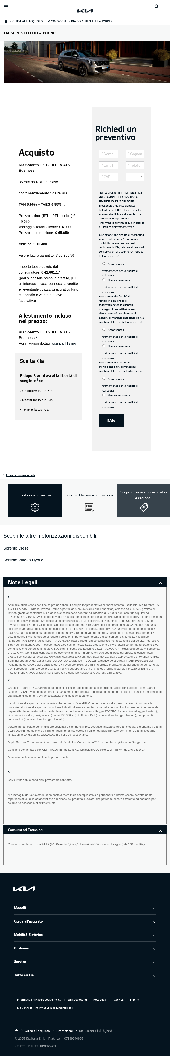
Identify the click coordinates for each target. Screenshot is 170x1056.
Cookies (119, 999)
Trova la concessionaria (20, 475)
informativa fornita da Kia (116, 222)
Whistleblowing (77, 999)
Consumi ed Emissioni (25, 830)
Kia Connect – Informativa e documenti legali (45, 1007)
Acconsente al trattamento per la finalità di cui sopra (120, 269)
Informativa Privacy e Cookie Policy (39, 999)
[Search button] (157, 6)
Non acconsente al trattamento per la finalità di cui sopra (120, 285)
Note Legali (100, 999)
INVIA (111, 420)
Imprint (134, 999)
